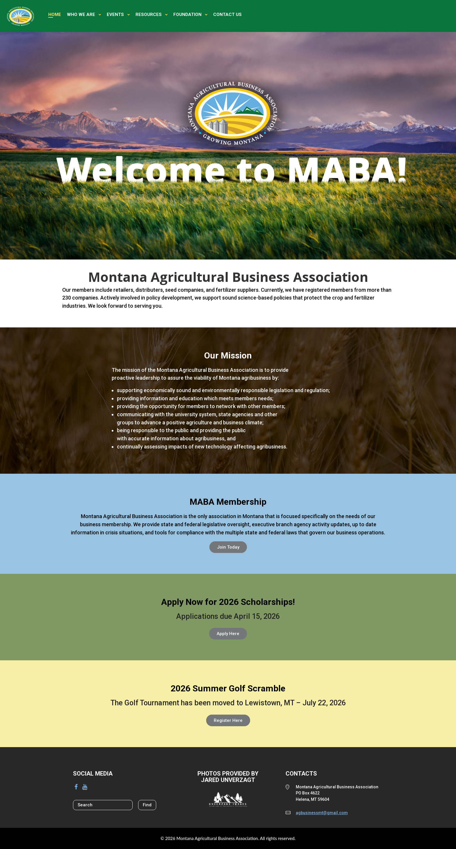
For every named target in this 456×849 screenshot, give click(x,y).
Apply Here (228, 633)
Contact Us (227, 14)
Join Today (228, 547)
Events (115, 14)
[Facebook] (76, 787)
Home (54, 14)
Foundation (187, 14)
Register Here (228, 720)
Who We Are (81, 14)
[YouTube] (85, 787)
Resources (149, 14)
